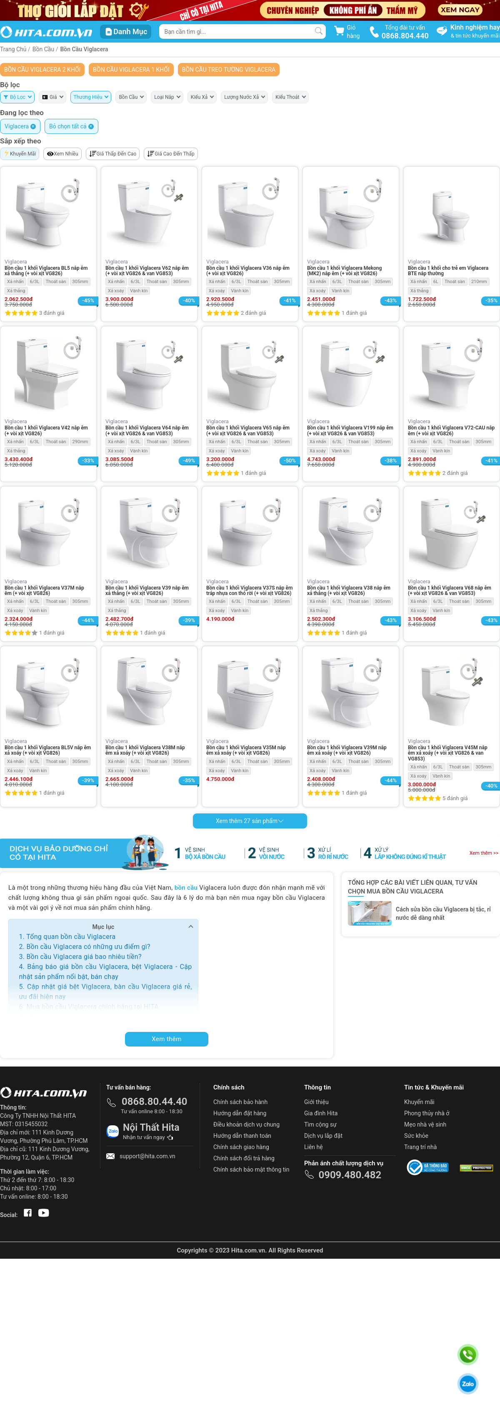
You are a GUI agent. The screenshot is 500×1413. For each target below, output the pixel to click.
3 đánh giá (51, 313)
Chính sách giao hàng (241, 1147)
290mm (80, 441)
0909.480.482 (349, 1175)
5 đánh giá (455, 798)
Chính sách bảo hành (240, 1102)
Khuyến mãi (419, 1102)
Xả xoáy (116, 291)
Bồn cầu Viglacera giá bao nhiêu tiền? (83, 957)
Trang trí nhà (420, 1147)
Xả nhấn (15, 281)
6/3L (35, 281)
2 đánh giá (253, 313)
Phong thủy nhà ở (426, 1113)
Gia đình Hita (321, 1113)
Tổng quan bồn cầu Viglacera (70, 937)
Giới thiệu (316, 1102)
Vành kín (139, 291)
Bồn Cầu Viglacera (84, 49)
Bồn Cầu (44, 49)
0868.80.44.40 (155, 1101)
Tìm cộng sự (320, 1124)
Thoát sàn (56, 281)
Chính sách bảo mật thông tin (251, 1169)
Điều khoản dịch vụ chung (246, 1124)
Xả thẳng (16, 291)
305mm (80, 281)
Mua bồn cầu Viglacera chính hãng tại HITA (92, 1007)
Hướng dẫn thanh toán (242, 1135)
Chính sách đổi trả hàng (244, 1158)
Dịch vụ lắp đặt (323, 1135)
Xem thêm (167, 1039)
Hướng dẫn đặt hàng (239, 1113)
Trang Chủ (13, 49)
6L (435, 281)
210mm (479, 281)
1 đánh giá (354, 313)
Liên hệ (313, 1147)
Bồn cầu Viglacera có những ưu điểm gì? (88, 947)
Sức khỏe (416, 1135)
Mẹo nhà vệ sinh (425, 1124)
